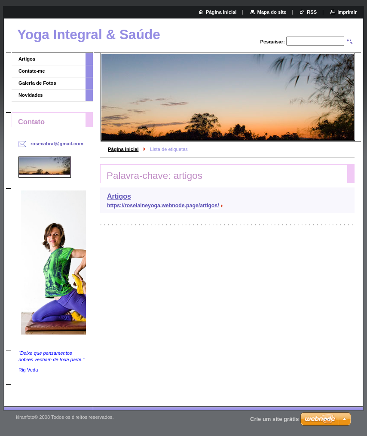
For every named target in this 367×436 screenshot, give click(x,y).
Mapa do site (271, 12)
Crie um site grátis (274, 419)
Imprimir (347, 12)
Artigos (119, 196)
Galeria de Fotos (37, 83)
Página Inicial (221, 12)
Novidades (30, 95)
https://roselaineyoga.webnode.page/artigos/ (163, 206)
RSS (312, 12)
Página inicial (123, 149)
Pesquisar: (272, 41)
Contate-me (31, 71)
